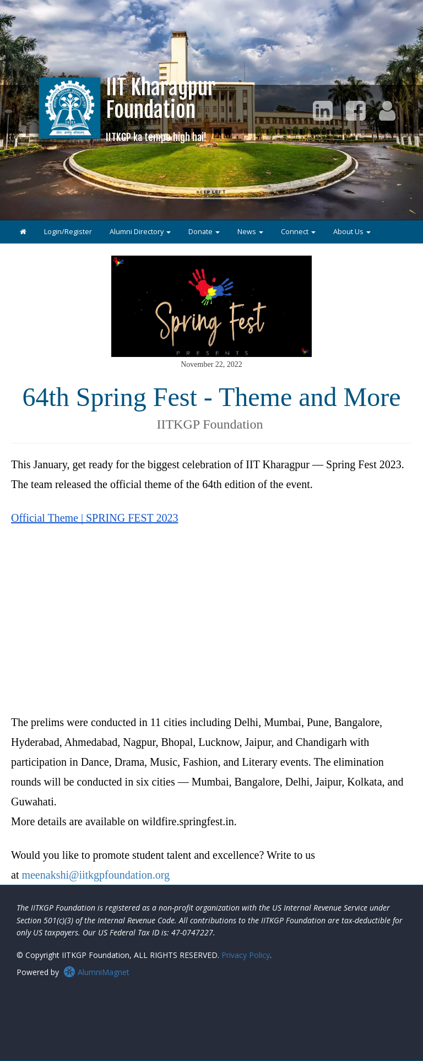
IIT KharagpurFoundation (161, 108)
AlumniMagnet (96, 972)
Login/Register (68, 231)
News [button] (250, 231)
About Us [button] (352, 231)
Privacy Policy (245, 955)
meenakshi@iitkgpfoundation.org (95, 875)
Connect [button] (298, 231)
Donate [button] (204, 231)
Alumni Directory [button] (140, 231)
